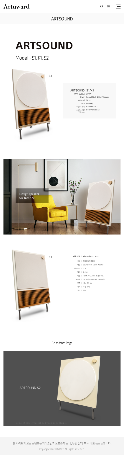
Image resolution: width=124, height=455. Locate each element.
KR (101, 6)
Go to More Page (62, 342)
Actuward (16, 6)
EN (108, 6)
